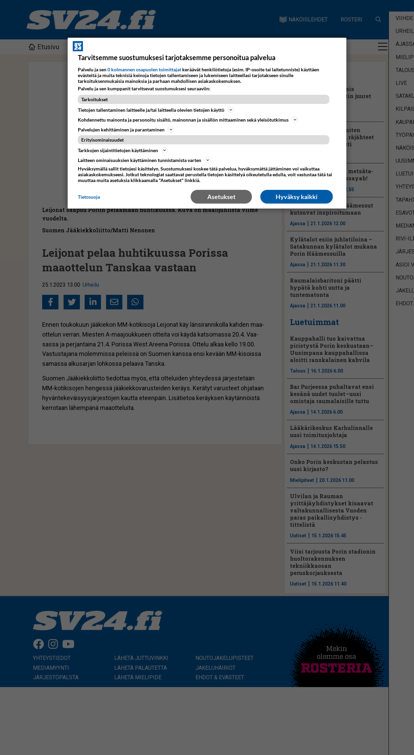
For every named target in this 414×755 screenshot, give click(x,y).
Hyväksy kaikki (296, 196)
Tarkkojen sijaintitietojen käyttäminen (123, 150)
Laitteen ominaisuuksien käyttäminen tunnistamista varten (144, 160)
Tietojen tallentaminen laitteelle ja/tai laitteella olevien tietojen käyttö (156, 110)
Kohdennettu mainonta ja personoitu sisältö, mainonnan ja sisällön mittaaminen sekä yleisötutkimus (188, 119)
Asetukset (221, 196)
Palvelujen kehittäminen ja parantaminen (126, 129)
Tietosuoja (89, 197)
